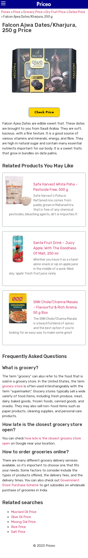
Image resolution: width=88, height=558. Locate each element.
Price (16, 12)
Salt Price (18, 532)
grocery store (12, 386)
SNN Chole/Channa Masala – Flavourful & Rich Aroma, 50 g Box (55, 307)
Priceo (5, 12)
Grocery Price (33, 12)
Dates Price (77, 12)
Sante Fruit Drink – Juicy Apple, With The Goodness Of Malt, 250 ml (54, 248)
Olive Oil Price (21, 517)
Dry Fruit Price (55, 12)
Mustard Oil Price (23, 512)
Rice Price (18, 527)
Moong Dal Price (23, 522)
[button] (3, 3)
